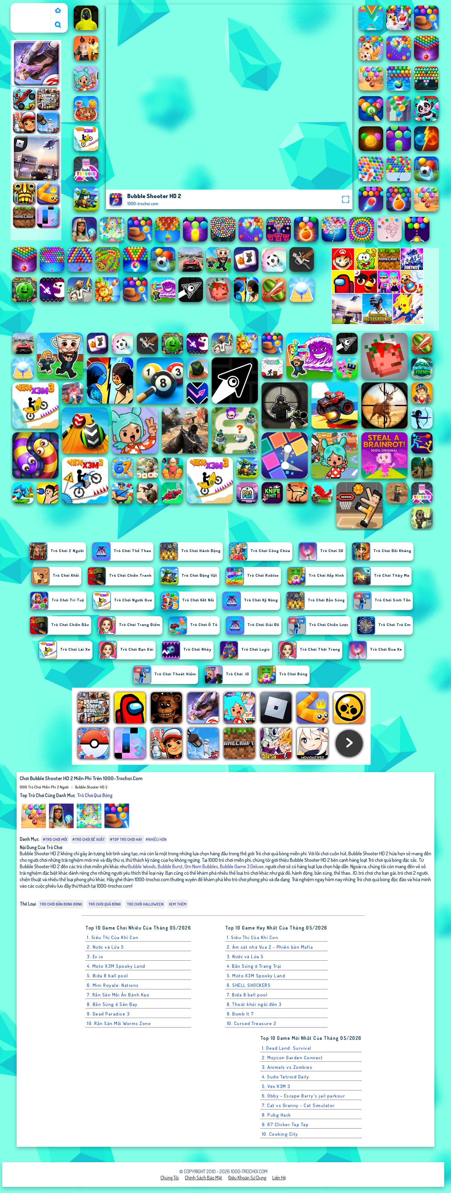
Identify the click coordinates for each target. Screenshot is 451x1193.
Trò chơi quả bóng (94, 795)
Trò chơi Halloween (145, 904)
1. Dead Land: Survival (286, 1048)
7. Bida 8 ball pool (247, 995)
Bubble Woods (142, 866)
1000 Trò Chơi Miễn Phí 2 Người (31, 10)
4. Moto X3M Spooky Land (116, 966)
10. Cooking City (280, 1134)
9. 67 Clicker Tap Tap (285, 1124)
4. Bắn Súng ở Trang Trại (254, 966)
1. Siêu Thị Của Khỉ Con (113, 937)
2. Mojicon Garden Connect (292, 1058)
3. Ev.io (95, 956)
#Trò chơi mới (55, 839)
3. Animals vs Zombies (287, 1067)
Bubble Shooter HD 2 (91, 786)
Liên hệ (279, 1178)
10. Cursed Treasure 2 (252, 1023)
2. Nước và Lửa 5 (105, 947)
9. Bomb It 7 (240, 1014)
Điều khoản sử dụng (247, 1178)
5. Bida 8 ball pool (107, 976)
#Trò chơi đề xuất (88, 839)
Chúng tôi (169, 1178)
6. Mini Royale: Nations (113, 985)
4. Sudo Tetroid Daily (285, 1077)
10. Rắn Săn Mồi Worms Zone (119, 1023)
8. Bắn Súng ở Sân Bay (112, 1004)
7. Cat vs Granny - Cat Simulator (298, 1105)
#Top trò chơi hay (126, 839)
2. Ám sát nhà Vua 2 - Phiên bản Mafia (270, 947)
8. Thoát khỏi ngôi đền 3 (254, 1004)
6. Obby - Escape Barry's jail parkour (303, 1096)
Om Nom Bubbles (201, 866)
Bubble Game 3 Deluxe (242, 866)
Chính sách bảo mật (203, 1178)
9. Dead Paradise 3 (108, 1014)
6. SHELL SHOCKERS (249, 985)
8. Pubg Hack (276, 1115)
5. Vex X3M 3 (276, 1086)
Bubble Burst (170, 866)
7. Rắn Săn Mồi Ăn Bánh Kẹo (118, 995)
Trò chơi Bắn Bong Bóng (61, 904)
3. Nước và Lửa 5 (245, 956)
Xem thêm (177, 904)
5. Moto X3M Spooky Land (256, 976)
